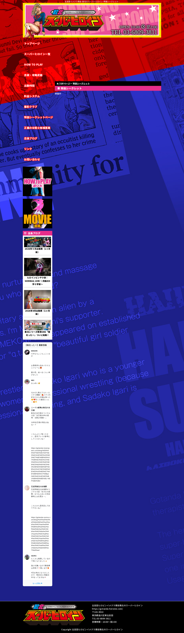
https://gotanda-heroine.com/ (107, 608)
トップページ (32, 43)
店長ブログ (30, 138)
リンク (28, 149)
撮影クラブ (30, 106)
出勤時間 (29, 85)
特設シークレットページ (38, 117)
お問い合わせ (32, 159)
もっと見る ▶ (38, 583)
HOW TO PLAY (33, 64)
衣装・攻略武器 (33, 75)
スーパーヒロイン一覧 (37, 54)
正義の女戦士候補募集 (37, 128)
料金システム (32, 96)
